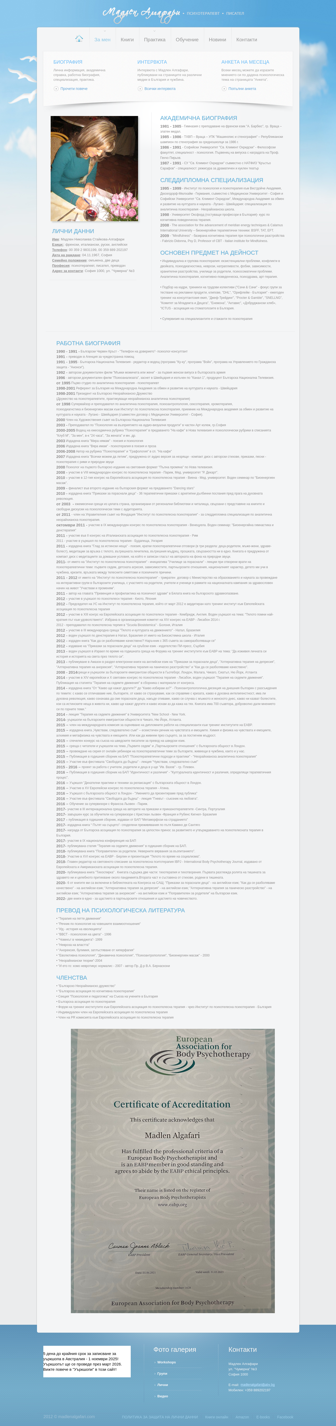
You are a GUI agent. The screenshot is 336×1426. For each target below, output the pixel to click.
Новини (217, 39)
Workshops (167, 1362)
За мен (102, 39)
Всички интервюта (160, 89)
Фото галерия (175, 1349)
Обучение (187, 39)
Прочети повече (74, 89)
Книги (127, 39)
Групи (162, 1373)
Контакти (247, 39)
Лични (163, 1385)
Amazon (242, 1417)
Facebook (285, 1417)
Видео (163, 1396)
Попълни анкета (242, 89)
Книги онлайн (216, 1417)
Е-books (263, 1417)
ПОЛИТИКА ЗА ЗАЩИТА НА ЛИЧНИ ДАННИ (160, 1417)
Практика (155, 39)
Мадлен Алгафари (173, 15)
